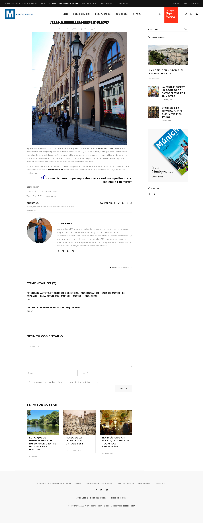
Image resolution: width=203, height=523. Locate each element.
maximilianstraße (59, 207)
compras (36, 207)
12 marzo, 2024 (108, 453)
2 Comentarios (98, 29)
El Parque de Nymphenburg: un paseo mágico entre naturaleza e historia (42, 443)
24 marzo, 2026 (167, 100)
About (44, 3)
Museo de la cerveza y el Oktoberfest (74, 440)
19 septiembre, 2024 (73, 450)
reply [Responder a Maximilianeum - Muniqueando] (30, 311)
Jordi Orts (60, 29)
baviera (29, 207)
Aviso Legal (81, 497)
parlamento (31, 210)
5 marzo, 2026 (166, 121)
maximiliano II (46, 207)
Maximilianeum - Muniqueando (60, 307)
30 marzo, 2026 (154, 78)
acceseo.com (129, 505)
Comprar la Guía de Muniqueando (20, 3)
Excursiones (107, 3)
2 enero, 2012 (71, 29)
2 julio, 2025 (33, 456)
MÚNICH (70, 207)
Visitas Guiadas (90, 3)
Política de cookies (118, 497)
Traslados (122, 3)
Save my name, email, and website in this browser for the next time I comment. (65, 382)
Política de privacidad (98, 497)
